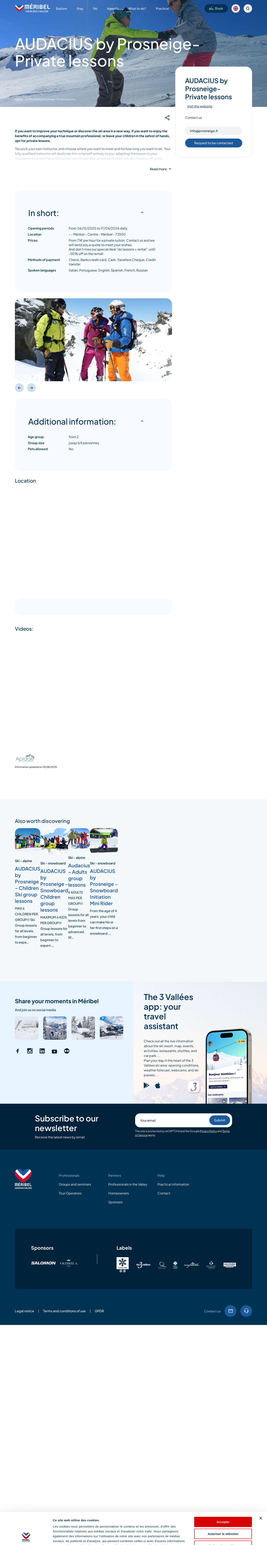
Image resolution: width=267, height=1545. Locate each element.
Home (19, 99)
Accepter (223, 1492)
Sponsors (115, 1202)
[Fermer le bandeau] (260, 1488)
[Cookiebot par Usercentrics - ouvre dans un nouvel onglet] (26, 1537)
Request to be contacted (213, 143)
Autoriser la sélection (223, 1503)
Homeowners (118, 1193)
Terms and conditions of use (64, 1311)
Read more (158, 169)
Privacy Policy (208, 1131)
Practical (162, 8)
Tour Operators (70, 1193)
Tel (246, 1311)
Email (230, 1311)
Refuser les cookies (223, 1515)
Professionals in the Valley (127, 1184)
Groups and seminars (75, 1184)
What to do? (137, 8)
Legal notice (24, 1311)
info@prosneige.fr (204, 131)
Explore (61, 8)
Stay (80, 8)
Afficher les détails (222, 1537)
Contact (163, 1193)
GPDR (99, 1311)
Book (216, 8)
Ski (95, 8)
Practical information (173, 1184)
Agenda (113, 8)
